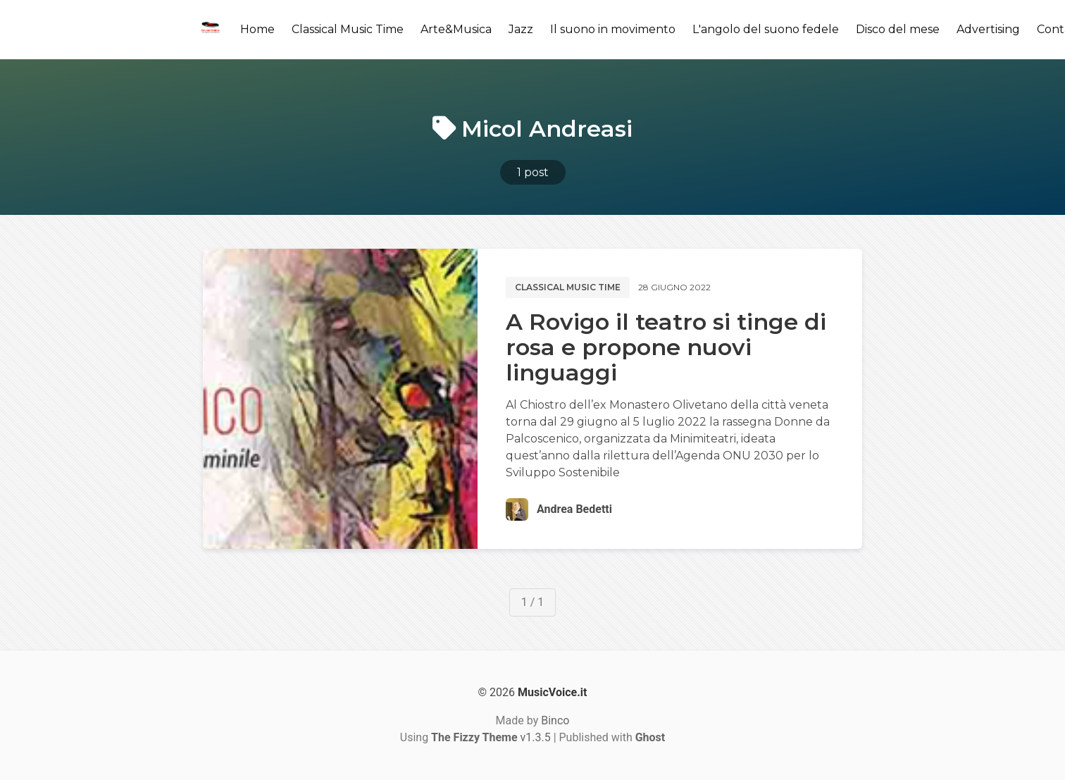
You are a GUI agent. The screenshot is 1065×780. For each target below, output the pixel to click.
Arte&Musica (456, 29)
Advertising (988, 29)
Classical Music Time (348, 29)
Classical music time (568, 287)
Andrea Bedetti (574, 509)
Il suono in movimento (612, 29)
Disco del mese (898, 29)
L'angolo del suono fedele (765, 29)
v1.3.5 (491, 737)
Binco (555, 720)
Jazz (521, 29)
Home (257, 29)
